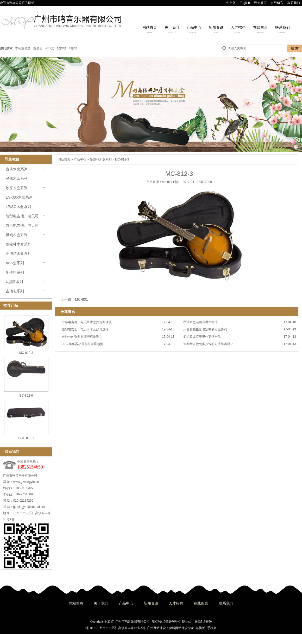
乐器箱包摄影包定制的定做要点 (205, 329)
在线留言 (277, 3)
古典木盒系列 (17, 169)
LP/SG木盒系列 (18, 207)
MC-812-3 (26, 353)
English (245, 3)
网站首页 (149, 30)
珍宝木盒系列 (17, 188)
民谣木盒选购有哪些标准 (200, 322)
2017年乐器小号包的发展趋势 (82, 344)
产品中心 (194, 30)
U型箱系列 (14, 282)
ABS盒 (49, 48)
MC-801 (81, 299)
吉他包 (37, 48)
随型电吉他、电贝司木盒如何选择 (85, 329)
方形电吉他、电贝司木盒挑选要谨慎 (87, 322)
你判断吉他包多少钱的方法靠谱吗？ (208, 344)
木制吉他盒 (22, 48)
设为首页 (260, 3)
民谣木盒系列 (17, 178)
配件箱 (61, 48)
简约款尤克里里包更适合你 (202, 336)
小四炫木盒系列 (18, 253)
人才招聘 (238, 30)
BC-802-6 (26, 395)
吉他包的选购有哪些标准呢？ (82, 336)
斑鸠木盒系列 (17, 235)
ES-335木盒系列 (19, 197)
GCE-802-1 (26, 438)
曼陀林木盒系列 (18, 244)
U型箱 (73, 48)
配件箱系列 (15, 272)
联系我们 (293, 3)
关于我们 (172, 30)
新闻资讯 (216, 30)
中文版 (231, 3)
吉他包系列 (15, 291)
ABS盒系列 (15, 263)
